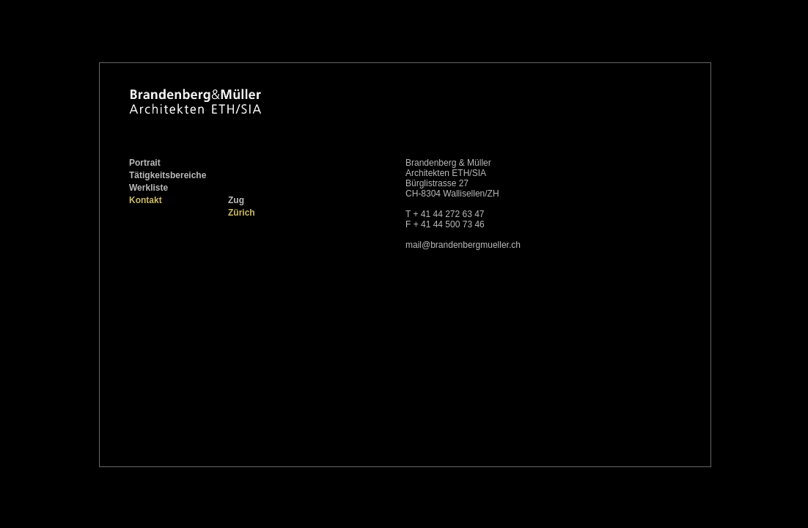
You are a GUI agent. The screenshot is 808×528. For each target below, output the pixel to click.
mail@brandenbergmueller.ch (463, 245)
